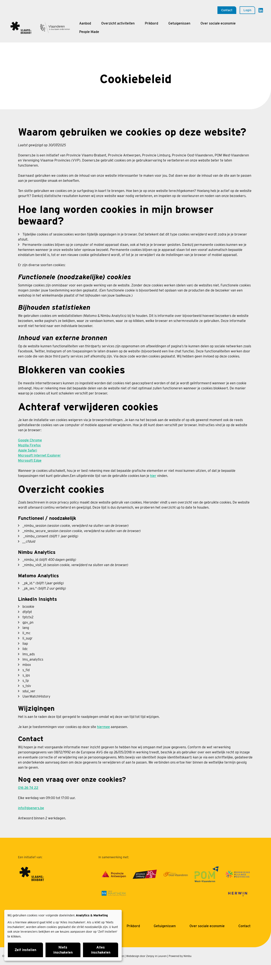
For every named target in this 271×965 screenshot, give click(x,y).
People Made (89, 32)
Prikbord (151, 23)
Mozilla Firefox (29, 445)
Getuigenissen (179, 23)
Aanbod (85, 23)
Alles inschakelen (100, 949)
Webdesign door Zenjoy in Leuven (146, 956)
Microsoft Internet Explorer (39, 455)
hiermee (103, 727)
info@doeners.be (31, 808)
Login (247, 10)
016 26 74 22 (28, 788)
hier (153, 476)
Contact (226, 10)
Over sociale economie (218, 23)
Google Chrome (30, 440)
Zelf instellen (25, 950)
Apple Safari (27, 450)
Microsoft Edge (29, 461)
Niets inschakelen (63, 949)
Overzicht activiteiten (118, 23)
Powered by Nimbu (180, 956)
